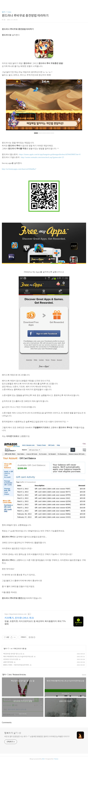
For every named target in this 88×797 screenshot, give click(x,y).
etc (12, 684)
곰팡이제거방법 (8, 698)
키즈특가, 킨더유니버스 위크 (19, 653)
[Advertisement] (44, 43)
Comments (7, 758)
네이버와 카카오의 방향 (10, 695)
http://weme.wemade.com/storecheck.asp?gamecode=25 (42, 193)
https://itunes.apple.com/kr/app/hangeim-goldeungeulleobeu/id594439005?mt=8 (49, 190)
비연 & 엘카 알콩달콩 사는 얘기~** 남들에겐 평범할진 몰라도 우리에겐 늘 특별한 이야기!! (37, 772)
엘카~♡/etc (6, 12)
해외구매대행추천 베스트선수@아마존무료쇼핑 (18, 692)
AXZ (43, 794)
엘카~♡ (6, 684)
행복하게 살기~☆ (12, 768)
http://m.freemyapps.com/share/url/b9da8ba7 (19, 205)
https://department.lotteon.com (15, 650)
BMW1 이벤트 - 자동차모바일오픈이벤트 (16, 700)
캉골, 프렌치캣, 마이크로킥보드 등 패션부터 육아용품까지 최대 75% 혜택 (35, 658)
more (84, 710)
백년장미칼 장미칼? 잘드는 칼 (12, 689)
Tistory (56, 794)
